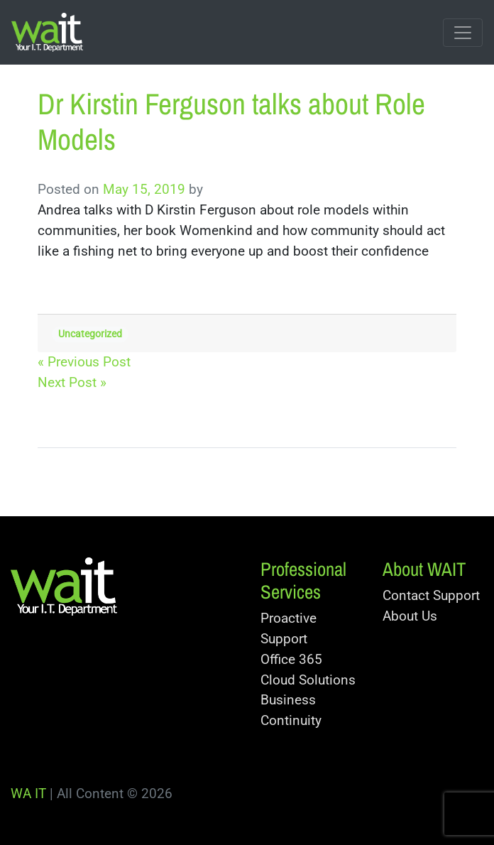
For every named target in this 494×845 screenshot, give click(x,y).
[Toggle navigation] (463, 32)
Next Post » (72, 382)
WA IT (28, 793)
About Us (410, 616)
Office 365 (291, 659)
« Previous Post (84, 362)
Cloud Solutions (308, 680)
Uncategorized (90, 334)
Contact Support (431, 595)
